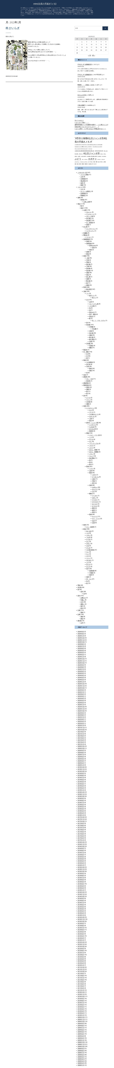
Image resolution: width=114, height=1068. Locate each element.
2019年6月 (81, 779)
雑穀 (87, 389)
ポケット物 (89, 216)
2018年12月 (81, 792)
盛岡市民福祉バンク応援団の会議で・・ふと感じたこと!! (91, 124)
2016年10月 (81, 846)
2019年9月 (81, 773)
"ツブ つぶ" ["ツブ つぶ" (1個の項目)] (90, 148)
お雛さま (83, 597)
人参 (90, 418)
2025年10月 (81, 642)
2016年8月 (81, 850)
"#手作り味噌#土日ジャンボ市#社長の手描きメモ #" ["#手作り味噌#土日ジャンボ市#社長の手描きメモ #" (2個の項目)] (91, 140)
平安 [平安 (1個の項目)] (101, 161)
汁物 (87, 266)
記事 (79, 614)
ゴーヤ (91, 412)
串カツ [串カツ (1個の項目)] (91, 161)
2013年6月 (81, 929)
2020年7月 (81, 754)
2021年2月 (81, 742)
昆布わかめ (92, 245)
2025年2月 (81, 654)
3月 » (93, 55)
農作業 (80, 620)
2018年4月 (81, 809)
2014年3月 (81, 911)
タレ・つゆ (89, 379)
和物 (87, 262)
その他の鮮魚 (90, 550)
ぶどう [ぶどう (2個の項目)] (78, 159)
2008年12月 (81, 1042)
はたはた (89, 560)
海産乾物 (89, 243)
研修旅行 (83, 195)
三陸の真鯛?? (81, 105)
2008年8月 (81, 1050)
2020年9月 (81, 750)
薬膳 (87, 279)
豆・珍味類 (89, 222)
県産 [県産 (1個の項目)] (105, 161)
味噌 (87, 241)
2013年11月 (81, 919)
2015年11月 (81, 869)
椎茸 (93, 508)
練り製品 (91, 339)
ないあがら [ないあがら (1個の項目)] (99, 156)
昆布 (93, 247)
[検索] (105, 28)
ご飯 (87, 258)
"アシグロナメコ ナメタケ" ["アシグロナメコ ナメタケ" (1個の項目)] (97, 146)
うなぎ (88, 537)
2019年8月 (81, 775)
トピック (80, 187)
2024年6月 (81, 671)
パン (87, 293)
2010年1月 (81, 1015)
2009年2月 (81, 1038)
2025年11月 (81, 640)
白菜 (93, 522)
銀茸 (93, 510)
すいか (91, 439)
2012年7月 (81, 952)
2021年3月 (81, 740)
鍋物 (87, 285)
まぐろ (88, 566)
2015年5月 (81, 881)
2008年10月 (81, 1046)
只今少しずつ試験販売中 (85, 64)
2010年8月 (81, 1000)
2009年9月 (81, 1023)
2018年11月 (81, 794)
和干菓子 (89, 218)
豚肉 (90, 368)
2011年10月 (81, 971)
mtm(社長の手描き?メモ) (44, 4)
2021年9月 (81, 731)
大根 (93, 479)
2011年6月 (81, 979)
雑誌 (81, 618)
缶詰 (84, 374)
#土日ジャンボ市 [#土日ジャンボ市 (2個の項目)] (91, 153)
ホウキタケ (95, 502)
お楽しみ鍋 (86, 201)
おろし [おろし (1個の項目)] (105, 153)
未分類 (80, 587)
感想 (81, 616)
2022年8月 (81, 715)
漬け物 (91, 333)
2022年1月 (81, 725)
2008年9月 (81, 1048)
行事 (79, 610)
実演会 (82, 199)
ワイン (88, 399)
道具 (81, 183)
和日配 (88, 324)
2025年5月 (81, 650)
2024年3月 (81, 677)
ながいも (91, 416)
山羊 (81, 623)
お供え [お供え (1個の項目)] (76, 156)
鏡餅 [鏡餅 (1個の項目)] (80, 163)
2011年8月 (81, 975)
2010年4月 (81, 1009)
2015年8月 (81, 875)
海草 (87, 577)
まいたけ (94, 504)
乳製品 (91, 345)
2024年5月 (81, 673)
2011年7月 (81, 977)
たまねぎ (91, 427)
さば (87, 545)
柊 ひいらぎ (13, 28)
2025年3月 (81, 652)
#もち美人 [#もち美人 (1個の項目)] (76, 153)
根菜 (90, 472)
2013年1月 (81, 940)
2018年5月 (81, 806)
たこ (87, 554)
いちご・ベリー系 (94, 435)
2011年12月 (81, 967)
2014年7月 (81, 902)
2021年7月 (81, 734)
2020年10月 (81, 748)
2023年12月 (81, 683)
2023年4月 (81, 698)
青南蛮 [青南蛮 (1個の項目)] (83, 163)
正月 (81, 602)
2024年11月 (81, 661)
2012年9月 (81, 948)
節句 (79, 595)
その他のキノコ (93, 414)
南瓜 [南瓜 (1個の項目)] (94, 161)
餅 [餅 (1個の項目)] (92, 163)
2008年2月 (81, 1063)
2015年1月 (81, 890)
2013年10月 (81, 921)
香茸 (93, 512)
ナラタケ (94, 500)
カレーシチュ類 (93, 304)
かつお (88, 539)
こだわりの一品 (82, 172)
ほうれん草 (92, 429)
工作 (81, 176)
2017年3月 (81, 836)
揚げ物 (88, 264)
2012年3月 (81, 961)
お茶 (90, 302)
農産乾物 (86, 385)
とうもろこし (90, 408)
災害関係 (83, 193)
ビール (88, 397)
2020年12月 (81, 746)
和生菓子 (89, 220)
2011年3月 (81, 986)
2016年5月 (81, 856)
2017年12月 (81, 817)
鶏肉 (90, 370)
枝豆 (90, 420)
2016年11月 (81, 844)
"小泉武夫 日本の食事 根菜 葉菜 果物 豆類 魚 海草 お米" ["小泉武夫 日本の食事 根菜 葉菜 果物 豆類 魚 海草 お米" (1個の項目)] (84, 150)
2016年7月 (81, 852)
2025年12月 (81, 638)
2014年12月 (81, 892)
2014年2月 (81, 913)
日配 (84, 291)
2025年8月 (81, 644)
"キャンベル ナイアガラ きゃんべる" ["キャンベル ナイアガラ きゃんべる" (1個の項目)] (81, 148)
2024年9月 (81, 665)
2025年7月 (81, 646)
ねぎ (93, 520)
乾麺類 (85, 233)
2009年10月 (81, 1021)
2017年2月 (81, 838)
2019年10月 (81, 771)
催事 (79, 197)
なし (90, 441)
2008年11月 (81, 1044)
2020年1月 (81, 765)
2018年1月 (81, 815)
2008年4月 (81, 1059)
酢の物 (88, 281)
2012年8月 (81, 950)
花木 (81, 591)
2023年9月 (81, 690)
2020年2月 (81, 763)
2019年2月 (81, 788)
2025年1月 (81, 656)
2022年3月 (81, 721)
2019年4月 (81, 784)
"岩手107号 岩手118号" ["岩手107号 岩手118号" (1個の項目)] (99, 150)
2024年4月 (81, 675)
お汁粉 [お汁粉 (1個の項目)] (79, 156)
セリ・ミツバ (96, 518)
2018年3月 (81, 811)
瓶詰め (85, 349)
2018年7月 (81, 802)
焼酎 (87, 404)
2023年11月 (81, 686)
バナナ (91, 445)
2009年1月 (81, 1040)
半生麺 (94, 329)
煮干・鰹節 (92, 314)
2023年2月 (81, 702)
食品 (81, 208)
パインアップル (93, 443)
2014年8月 (81, 900)
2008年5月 (81, 1057)
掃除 (81, 612)
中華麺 (91, 327)
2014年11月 (81, 894)
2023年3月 (81, 700)
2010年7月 (81, 1002)
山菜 (90, 470)
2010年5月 (81, 1007)
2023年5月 (81, 696)
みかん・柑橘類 (93, 452)
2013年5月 (81, 931)
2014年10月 (81, 896)
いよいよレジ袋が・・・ (82, 122)
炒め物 (88, 268)
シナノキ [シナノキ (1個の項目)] (103, 159)
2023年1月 (81, 704)
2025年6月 (81, 648)
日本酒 (88, 402)
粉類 (87, 387)
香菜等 (91, 431)
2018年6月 (81, 804)
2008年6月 (81, 1054)
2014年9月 (81, 898)
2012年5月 (81, 957)
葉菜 (90, 514)
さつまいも (95, 477)
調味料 (85, 377)
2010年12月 (81, 992)
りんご (91, 456)
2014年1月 (81, 915)
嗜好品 (85, 235)
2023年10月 (81, 688)
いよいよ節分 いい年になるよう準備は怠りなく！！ (90, 129)
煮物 (87, 272)
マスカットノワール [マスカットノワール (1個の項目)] (83, 161)
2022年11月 (81, 708)
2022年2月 (81, 723)
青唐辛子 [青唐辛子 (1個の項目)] (86, 163)
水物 (90, 331)
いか (87, 533)
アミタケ (94, 495)
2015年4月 (81, 884)
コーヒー (89, 237)
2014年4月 (81, 909)
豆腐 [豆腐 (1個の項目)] (75, 163)
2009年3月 (81, 1036)
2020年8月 (81, 752)
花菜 (90, 485)
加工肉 (88, 364)
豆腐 (90, 341)
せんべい (89, 212)
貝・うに (89, 579)
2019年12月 (81, 767)
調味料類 (86, 383)
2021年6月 (81, 736)
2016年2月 (81, 863)
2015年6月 (81, 879)
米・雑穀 (86, 352)
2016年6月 (81, 854)
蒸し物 (88, 276)
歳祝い (82, 604)
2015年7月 (81, 877)
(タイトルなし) (79, 120)
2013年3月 (81, 936)
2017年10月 (81, 821)
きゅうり (94, 489)
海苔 (90, 249)
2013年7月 (81, 927)
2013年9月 (81, 923)
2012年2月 (81, 963)
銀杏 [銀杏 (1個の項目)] (78, 163)
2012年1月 (81, 965)
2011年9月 (81, 973)
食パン (94, 297)
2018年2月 (81, 813)
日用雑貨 (83, 179)
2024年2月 (81, 679)
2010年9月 (81, 998)
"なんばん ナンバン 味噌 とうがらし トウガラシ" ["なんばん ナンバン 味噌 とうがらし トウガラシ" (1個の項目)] (83, 146)
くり (90, 437)
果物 (87, 433)
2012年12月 (81, 942)
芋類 (93, 481)
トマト (91, 468)
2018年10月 (81, 796)
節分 (81, 608)
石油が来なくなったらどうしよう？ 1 (87, 126)
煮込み (91, 316)
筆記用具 (83, 181)
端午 (81, 606)
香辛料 (88, 381)
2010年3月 (81, 1011)
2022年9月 (81, 713)
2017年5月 (81, 831)
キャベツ (94, 516)
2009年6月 (81, 1030)
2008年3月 (81, 1061)
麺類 (90, 347)
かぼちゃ (94, 487)
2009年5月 (81, 1032)
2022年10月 (81, 711)
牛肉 (87, 366)
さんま (88, 547)
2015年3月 (81, 886)
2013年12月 (81, 917)
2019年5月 (81, 781)
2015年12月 (81, 867)
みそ (87, 299)
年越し (82, 600)
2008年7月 (81, 1052)
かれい (88, 543)
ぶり (87, 562)
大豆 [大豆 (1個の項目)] (99, 161)
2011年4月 (81, 984)
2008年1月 (81, 1065)
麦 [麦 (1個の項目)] (95, 163)
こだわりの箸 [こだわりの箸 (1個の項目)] (83, 156)
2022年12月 (81, 706)
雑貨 (81, 185)
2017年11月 (81, 819)
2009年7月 (81, 1027)
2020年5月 (81, 758)
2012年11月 (81, 944)
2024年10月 (81, 663)
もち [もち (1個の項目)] (83, 159)
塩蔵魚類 (91, 570)
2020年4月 (81, 761)
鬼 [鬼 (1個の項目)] (94, 163)
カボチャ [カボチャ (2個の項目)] (92, 159)
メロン (91, 454)
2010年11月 (81, 994)
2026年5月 (81, 631)
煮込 (87, 274)
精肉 (84, 360)
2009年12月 (81, 1017)
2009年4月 (81, 1034)
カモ (81, 189)
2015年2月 (81, 888)
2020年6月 (81, 756)
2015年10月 (81, 871)
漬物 (90, 335)
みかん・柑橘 (93, 450)
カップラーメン (90, 229)
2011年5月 (81, 982)
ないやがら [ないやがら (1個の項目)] (104, 156)
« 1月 (89, 55)
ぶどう (91, 447)
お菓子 (85, 210)
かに (87, 541)
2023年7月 (81, 692)
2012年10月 (81, 946)
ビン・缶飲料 (90, 527)
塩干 (87, 568)
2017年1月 (81, 840)
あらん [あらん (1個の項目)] (101, 153)
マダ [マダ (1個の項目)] (89, 161)
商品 (79, 204)
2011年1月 (81, 990)
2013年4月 (81, 934)
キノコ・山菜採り (85, 191)
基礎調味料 (86, 239)
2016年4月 (81, 859)
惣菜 (84, 256)
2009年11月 (81, 1019)
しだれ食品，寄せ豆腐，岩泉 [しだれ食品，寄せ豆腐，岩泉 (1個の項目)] (91, 156)
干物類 (91, 573)
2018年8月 (81, 800)
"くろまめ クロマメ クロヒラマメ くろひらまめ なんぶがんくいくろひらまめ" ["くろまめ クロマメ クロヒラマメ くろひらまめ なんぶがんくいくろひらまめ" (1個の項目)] (88, 144)
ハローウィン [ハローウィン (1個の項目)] (77, 161)
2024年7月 (81, 669)
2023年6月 (81, 694)
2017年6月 (81, 829)
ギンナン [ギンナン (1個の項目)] (99, 159)
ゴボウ (94, 475)
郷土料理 (89, 289)
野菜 (87, 466)
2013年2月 (81, 938)
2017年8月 (81, 825)
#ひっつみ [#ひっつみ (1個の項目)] (106, 150)
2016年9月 (81, 848)
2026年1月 (81, 636)
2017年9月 (81, 823)
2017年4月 (81, 834)
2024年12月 (81, 658)
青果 (84, 406)
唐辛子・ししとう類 (92, 422)
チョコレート (90, 214)
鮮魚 (84, 529)
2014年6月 (81, 904)
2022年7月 (81, 717)
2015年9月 (81, 873)
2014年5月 (81, 907)
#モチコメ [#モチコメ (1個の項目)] (81, 153)
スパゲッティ (90, 231)
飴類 (87, 224)
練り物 (91, 337)
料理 (84, 287)
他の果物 (91, 458)
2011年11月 (81, 969)
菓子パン (91, 295)
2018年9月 (81, 798)
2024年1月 (81, 681)
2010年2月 (81, 1013)
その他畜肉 (89, 362)
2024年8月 (81, 667)
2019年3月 (81, 786)
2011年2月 (81, 988)
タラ (87, 556)
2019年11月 (81, 769)
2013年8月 (81, 925)
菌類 (90, 493)
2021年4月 (81, 738)
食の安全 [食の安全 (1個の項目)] (90, 163)
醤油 (87, 254)
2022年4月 (81, 719)
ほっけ (88, 564)
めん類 (85, 226)
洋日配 (88, 343)
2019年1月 (81, 790)
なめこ (94, 497)
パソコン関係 (84, 174)
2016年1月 (81, 865)
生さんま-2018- (82, 95)
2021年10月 (81, 729)
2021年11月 (81, 727)
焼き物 (88, 270)
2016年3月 (81, 861)
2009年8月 (81, 1025)
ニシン (88, 558)
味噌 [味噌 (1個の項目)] (96, 161)
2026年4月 (81, 633)
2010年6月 (81, 1004)
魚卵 (90, 575)
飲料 (84, 525)
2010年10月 (81, 996)
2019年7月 (81, 777)
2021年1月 (81, 744)
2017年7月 (81, 827)
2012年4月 (81, 959)
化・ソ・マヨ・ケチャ (98, 320)
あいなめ (89, 531)
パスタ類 (91, 306)
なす (93, 491)
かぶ (90, 410)
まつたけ (94, 506)
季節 (79, 585)
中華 (87, 260)
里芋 (93, 483)
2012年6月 (81, 954)
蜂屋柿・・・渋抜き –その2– (86, 85)
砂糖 (87, 251)
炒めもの (91, 312)
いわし (88, 535)
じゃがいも (92, 424)
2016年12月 (81, 842)
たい (87, 552)
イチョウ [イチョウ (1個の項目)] (85, 159)
